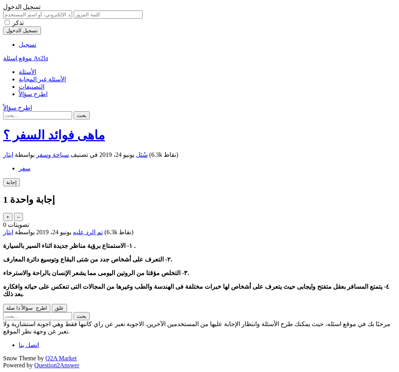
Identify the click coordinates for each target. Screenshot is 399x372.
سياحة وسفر (52, 154)
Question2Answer (56, 365)
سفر (24, 168)
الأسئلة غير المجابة (42, 79)
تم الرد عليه (88, 232)
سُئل (142, 154)
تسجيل (27, 44)
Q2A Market (61, 358)
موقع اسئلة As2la (25, 58)
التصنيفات (31, 86)
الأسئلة (27, 71)
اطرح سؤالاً (33, 94)
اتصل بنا (29, 345)
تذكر (18, 22)
